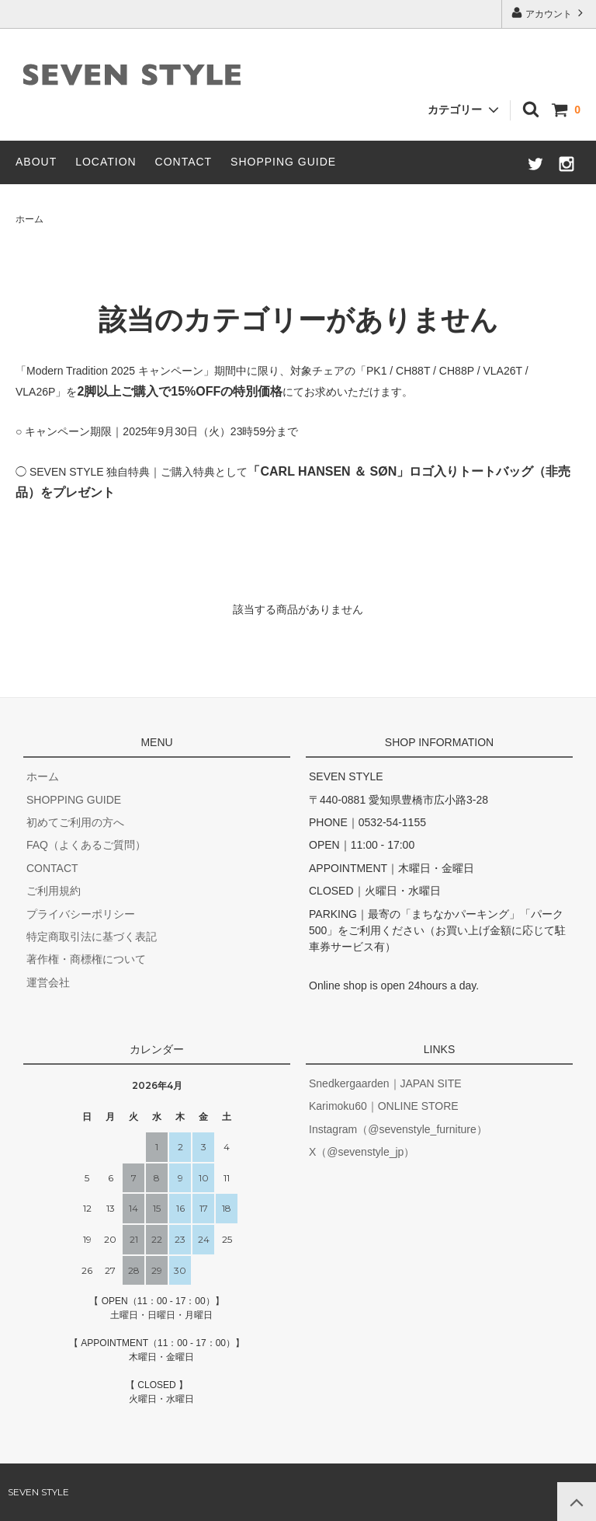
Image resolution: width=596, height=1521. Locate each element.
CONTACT (184, 161)
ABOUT (36, 161)
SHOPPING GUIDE (283, 161)
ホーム (29, 219)
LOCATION (106, 161)
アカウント (549, 12)
